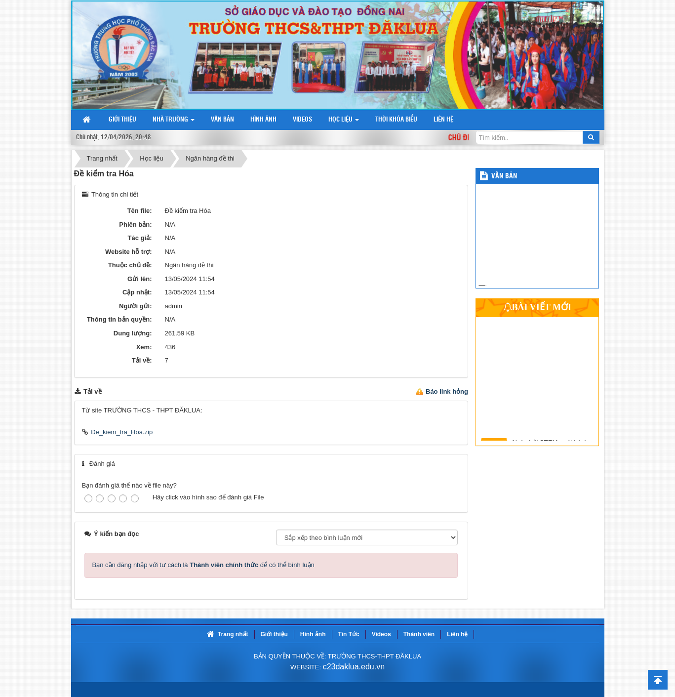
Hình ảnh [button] (263, 120)
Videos (381, 634)
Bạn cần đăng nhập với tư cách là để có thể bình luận (203, 565)
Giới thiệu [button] (122, 120)
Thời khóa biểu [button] (396, 120)
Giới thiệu (274, 634)
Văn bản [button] (222, 120)
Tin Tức (348, 634)
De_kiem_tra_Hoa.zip (122, 432)
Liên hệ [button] (443, 120)
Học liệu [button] (344, 122)
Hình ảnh (313, 634)
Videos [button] (302, 120)
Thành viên (419, 634)
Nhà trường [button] (174, 122)
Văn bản (504, 176)
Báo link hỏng (447, 391)
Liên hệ (457, 634)
